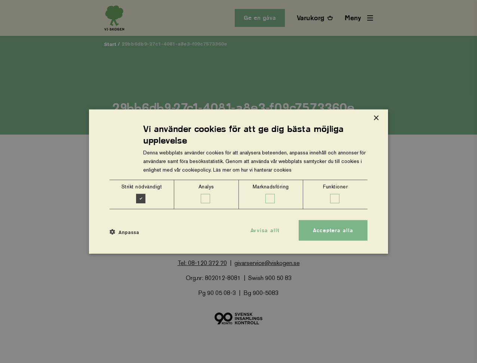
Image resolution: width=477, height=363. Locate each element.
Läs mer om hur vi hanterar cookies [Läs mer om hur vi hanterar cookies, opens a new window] (252, 170)
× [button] (376, 118)
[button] (124, 232)
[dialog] (238, 181)
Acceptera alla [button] (333, 230)
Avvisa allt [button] (264, 230)
